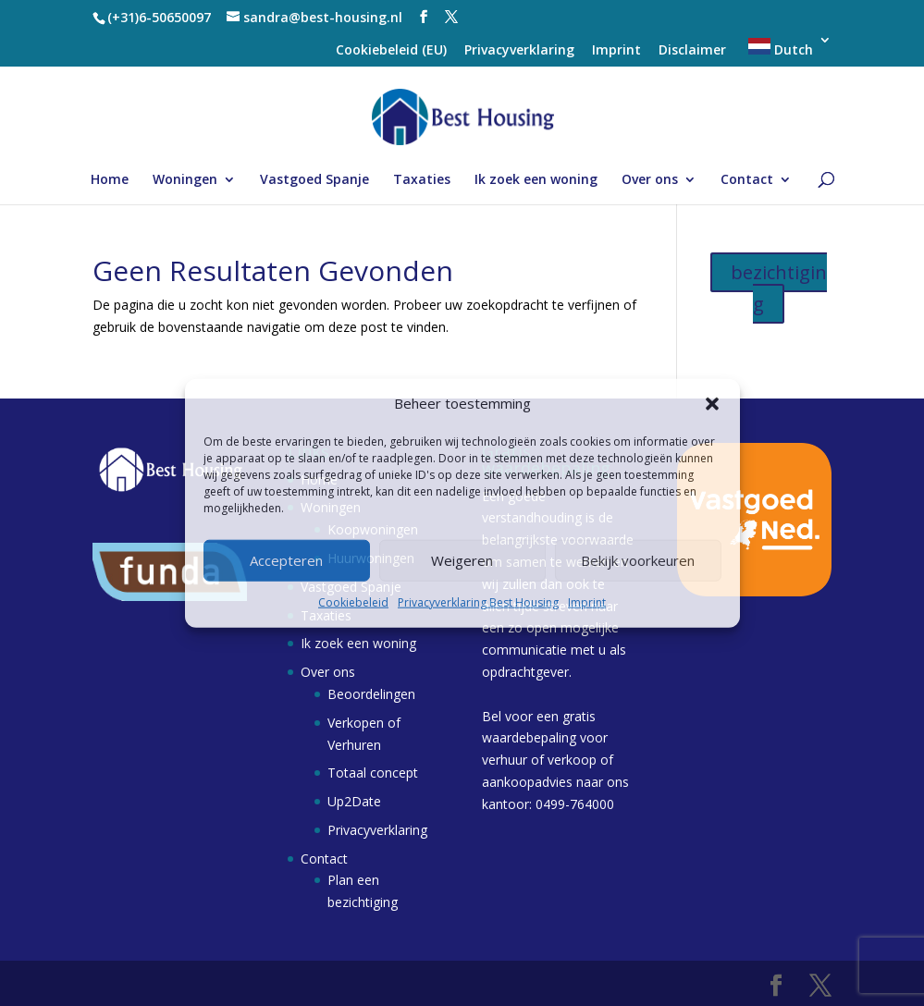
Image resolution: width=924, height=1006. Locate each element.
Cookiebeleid (353, 602)
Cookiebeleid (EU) (391, 50)
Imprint (587, 602)
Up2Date (354, 801)
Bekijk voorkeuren (638, 560)
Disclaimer (692, 50)
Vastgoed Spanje (314, 180)
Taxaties (421, 180)
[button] (712, 404)
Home (110, 180)
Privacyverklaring (519, 50)
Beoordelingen (371, 694)
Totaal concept (372, 772)
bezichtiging (779, 288)
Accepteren (286, 560)
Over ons (650, 180)
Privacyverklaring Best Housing (478, 602)
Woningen (185, 180)
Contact (747, 180)
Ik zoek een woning (536, 180)
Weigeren (462, 560)
